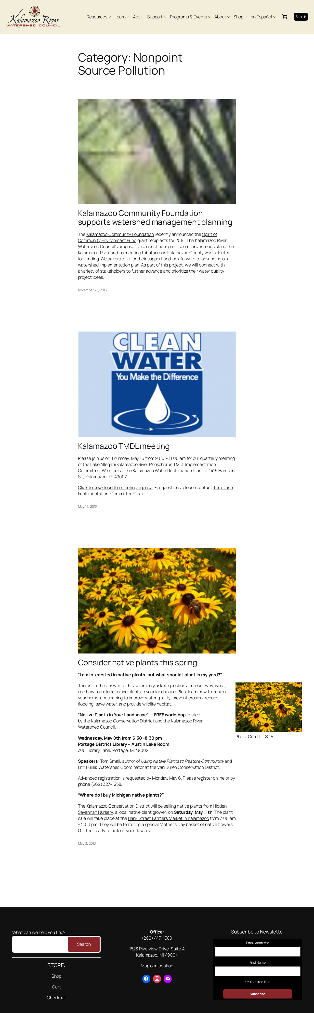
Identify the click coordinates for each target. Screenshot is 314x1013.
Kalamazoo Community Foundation (120, 234)
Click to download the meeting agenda (115, 487)
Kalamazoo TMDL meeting (124, 446)
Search (301, 16)
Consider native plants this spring (137, 662)
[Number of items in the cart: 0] (284, 16)
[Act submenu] (142, 16)
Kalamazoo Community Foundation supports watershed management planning (155, 217)
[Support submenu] (165, 16)
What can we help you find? (38, 932)
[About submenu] (228, 16)
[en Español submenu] (274, 16)
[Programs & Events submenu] (209, 16)
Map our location (157, 966)
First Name (257, 962)
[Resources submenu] (109, 16)
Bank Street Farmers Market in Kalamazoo (168, 818)
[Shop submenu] (246, 16)
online (218, 778)
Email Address (257, 942)
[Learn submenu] (128, 16)
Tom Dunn (223, 487)
